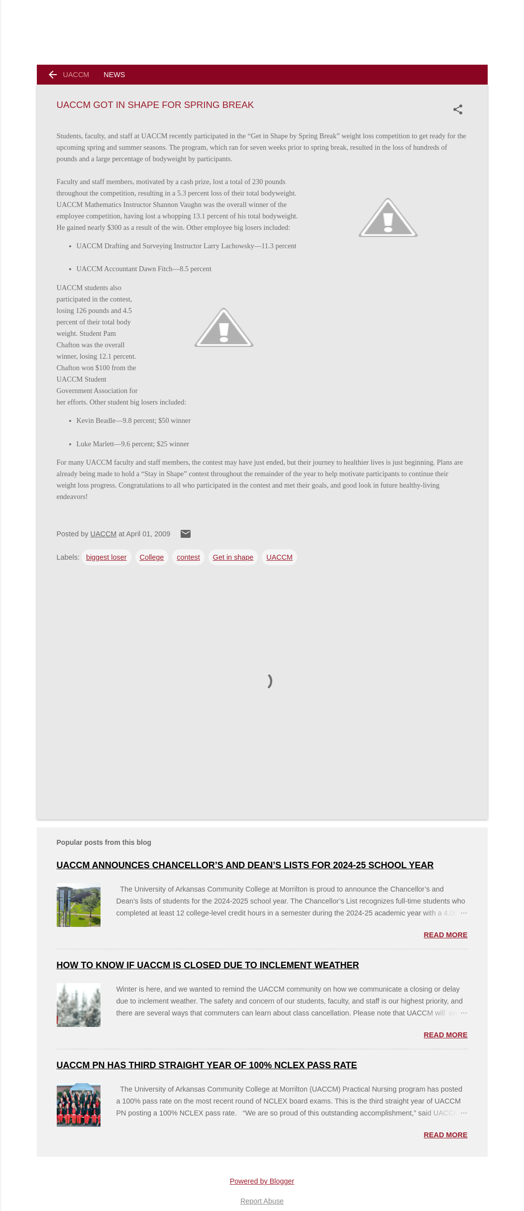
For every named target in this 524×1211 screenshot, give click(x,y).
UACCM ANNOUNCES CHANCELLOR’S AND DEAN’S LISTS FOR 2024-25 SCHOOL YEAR (245, 865)
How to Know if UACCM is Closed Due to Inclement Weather (208, 965)
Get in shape (233, 557)
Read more (446, 935)
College (152, 557)
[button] (460, 109)
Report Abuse (262, 1201)
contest (188, 557)
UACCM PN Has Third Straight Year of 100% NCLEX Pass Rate (207, 1065)
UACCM (76, 75)
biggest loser (106, 557)
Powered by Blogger (262, 1181)
